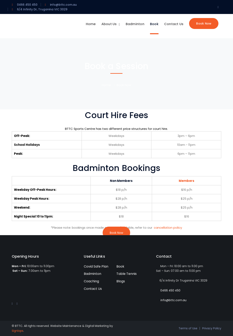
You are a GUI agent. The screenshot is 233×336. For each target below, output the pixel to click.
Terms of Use (188, 328)
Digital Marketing (97, 326)
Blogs (120, 281)
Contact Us (93, 288)
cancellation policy (168, 227)
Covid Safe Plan (96, 266)
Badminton (92, 273)
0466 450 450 (170, 290)
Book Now (116, 233)
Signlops (17, 331)
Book (120, 266)
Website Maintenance (65, 326)
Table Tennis (126, 273)
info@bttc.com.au (173, 300)
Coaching (91, 281)
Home (106, 85)
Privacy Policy (211, 328)
